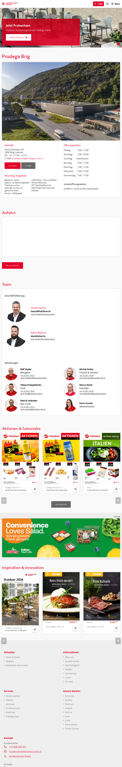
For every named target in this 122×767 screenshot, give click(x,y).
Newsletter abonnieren (17, 665)
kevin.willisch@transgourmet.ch (43, 339)
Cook (67, 720)
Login (100, 3)
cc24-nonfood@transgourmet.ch (33, 409)
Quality (68, 700)
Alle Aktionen (61, 504)
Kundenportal (13, 708)
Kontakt (69, 681)
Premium (69, 704)
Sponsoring (70, 673)
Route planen (12, 265)
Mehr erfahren (18, 37)
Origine (68, 708)
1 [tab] (114, 44)
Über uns (69, 657)
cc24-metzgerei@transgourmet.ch (33, 378)
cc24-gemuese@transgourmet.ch (92, 378)
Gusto (68, 677)
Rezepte (10, 661)
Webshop (10, 712)
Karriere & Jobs (72, 661)
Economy (69, 696)
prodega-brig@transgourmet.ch (27, 158)
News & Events (13, 657)
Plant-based (71, 724)
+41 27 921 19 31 (27, 407)
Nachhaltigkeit (72, 665)
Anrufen (13, 165)
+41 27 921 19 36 (86, 375)
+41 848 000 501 (17, 746)
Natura (68, 712)
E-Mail (28, 165)
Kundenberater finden (20, 756)
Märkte (9, 700)
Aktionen (10, 704)
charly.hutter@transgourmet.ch (43, 314)
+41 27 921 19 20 (86, 391)
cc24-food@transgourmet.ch (31, 394)
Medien (68, 669)
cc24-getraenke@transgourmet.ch (92, 394)
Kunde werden (13, 696)
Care (67, 716)
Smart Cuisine (72, 728)
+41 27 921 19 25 (27, 375)
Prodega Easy (12, 716)
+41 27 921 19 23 (27, 391)
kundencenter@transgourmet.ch (25, 751)
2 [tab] (118, 44)
